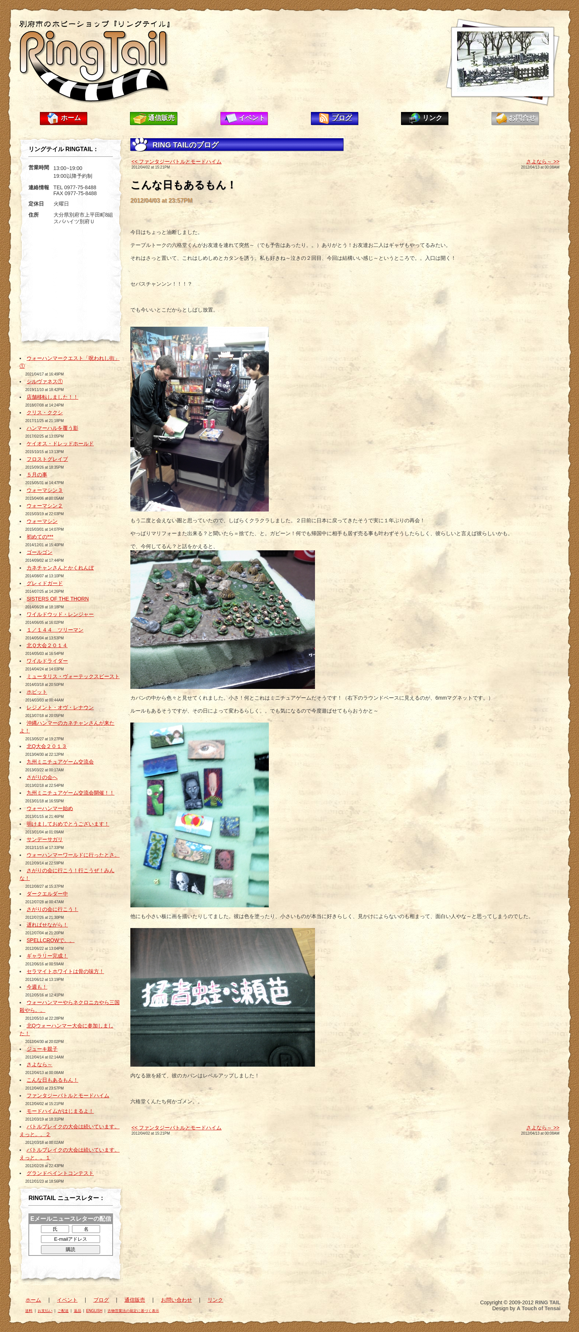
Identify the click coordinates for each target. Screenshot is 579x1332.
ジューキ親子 (42, 1049)
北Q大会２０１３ (47, 746)
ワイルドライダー (47, 661)
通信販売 (161, 118)
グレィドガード (45, 583)
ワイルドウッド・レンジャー (60, 614)
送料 (28, 1311)
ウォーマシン (42, 521)
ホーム (71, 118)
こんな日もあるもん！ (52, 1080)
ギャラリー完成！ (47, 956)
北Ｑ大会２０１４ (47, 645)
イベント (252, 118)
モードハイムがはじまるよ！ (60, 1111)
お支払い (45, 1311)
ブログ (342, 118)
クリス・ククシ (45, 412)
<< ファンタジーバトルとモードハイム (176, 161)
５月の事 (37, 475)
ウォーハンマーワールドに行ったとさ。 (73, 855)
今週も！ (37, 987)
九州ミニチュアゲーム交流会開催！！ (70, 793)
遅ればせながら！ (47, 925)
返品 (77, 1311)
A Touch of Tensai (539, 1308)
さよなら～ (39, 1064)
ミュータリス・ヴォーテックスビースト (73, 676)
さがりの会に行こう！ (52, 909)
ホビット (37, 692)
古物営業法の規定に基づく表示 (133, 1311)
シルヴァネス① (45, 381)
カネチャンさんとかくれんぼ (60, 568)
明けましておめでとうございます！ (68, 824)
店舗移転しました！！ (52, 397)
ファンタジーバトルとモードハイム (68, 1095)
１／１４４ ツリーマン (55, 630)
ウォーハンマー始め (50, 808)
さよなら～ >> (542, 161)
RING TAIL (548, 1302)
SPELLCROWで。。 (51, 940)
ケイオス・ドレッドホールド (60, 443)
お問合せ (522, 118)
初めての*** (40, 537)
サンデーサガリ (45, 839)
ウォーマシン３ (45, 490)
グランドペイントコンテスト (60, 1173)
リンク (432, 118)
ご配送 (63, 1311)
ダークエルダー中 (47, 894)
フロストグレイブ (47, 459)
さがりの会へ (42, 777)
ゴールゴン (39, 552)
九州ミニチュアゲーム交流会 (60, 762)
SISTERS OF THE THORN (58, 599)
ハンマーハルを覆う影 (52, 428)
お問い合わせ (176, 1300)
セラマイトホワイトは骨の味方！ (65, 971)
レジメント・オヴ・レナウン (60, 707)
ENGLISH (94, 1311)
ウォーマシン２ (45, 506)
